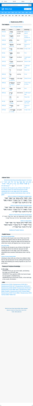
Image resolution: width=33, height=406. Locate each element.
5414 (3, 31)
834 (3, 53)
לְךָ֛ (13, 183)
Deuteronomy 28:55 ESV (23, 286)
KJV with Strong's (5, 185)
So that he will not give (7, 188)
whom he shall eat (13, 189)
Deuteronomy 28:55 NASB (8, 288)
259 (3, 35)
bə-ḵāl (10, 107)
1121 (3, 48)
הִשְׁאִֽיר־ (5, 182)
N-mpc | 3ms (27, 48)
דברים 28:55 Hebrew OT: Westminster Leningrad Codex (20, 196)
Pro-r (25, 53)
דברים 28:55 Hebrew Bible (26, 220)
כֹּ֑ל (28, 183)
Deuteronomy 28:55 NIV (20, 284)
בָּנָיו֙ (18, 182)
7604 (3, 65)
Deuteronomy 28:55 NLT (8, 286)
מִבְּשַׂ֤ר (20, 182)
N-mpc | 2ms (27, 109)
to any (16, 188)
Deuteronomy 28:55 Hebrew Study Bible (12, 180)
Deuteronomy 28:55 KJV (24, 288)
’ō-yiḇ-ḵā (11, 103)
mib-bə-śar (11, 46)
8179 (3, 109)
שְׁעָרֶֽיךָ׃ (3, 183)
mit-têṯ (10, 33)
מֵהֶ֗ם (24, 182)
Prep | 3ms (26, 70)
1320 (3, 44)
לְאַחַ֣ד (26, 182)
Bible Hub (12, 294)
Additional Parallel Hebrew (16, 230)
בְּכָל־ (7, 183)
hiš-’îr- (10, 67)
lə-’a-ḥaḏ (11, 37)
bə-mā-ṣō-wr (12, 80)
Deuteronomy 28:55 (6, 284)
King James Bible (5, 245)
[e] (5, 31)
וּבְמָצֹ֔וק (21, 183)
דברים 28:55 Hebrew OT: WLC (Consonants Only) (21, 205)
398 (3, 57)
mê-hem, (11, 42)
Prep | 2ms (26, 97)
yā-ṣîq (10, 94)
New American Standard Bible (7, 236)
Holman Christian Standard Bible (8, 256)
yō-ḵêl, (10, 59)
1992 (3, 40)
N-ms (25, 74)
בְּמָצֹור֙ (25, 183)
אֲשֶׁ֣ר (15, 182)
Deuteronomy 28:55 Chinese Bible (19, 291)
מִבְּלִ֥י (9, 182)
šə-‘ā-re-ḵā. (11, 111)
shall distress (19, 193)
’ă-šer (10, 54)
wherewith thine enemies (8, 193)
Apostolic (24, 180)
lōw (10, 71)
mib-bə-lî (11, 63)
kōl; (10, 76)
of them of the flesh (23, 188)
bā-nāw (10, 50)
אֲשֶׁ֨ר (18, 183)
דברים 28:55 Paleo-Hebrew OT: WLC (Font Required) (20, 214)
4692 (3, 78)
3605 (3, 74)
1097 (3, 61)
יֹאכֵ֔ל (12, 182)
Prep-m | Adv (27, 61)
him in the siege (12, 191)
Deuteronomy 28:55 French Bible (10, 293)
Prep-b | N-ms (27, 78)
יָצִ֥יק (15, 183)
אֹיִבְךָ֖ (10, 183)
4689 (3, 82)
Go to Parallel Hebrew (16, 26)
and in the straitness (22, 191)
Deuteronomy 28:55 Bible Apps (10, 289)
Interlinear (29, 180)
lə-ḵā (10, 98)
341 (3, 101)
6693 (3, 92)
